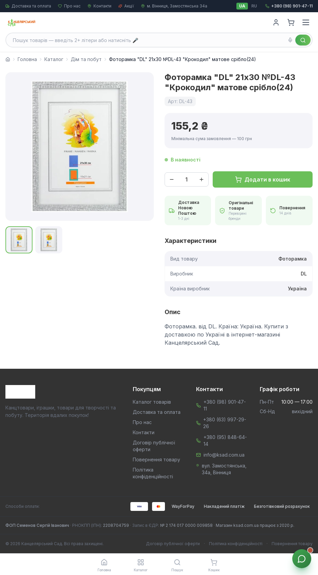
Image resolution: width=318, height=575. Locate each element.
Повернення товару (156, 459)
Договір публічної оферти (173, 543)
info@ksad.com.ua (224, 455)
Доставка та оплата (28, 5)
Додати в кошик (262, 179)
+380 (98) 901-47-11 (225, 405)
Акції (126, 5)
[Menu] (306, 22)
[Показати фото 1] (19, 239)
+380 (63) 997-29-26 (224, 423)
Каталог (53, 59)
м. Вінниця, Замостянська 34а (174, 5)
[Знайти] (303, 40)
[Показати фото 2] (48, 239)
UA (242, 5)
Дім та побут (86, 59)
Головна (27, 59)
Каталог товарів (152, 402)
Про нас (69, 5)
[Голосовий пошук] (290, 40)
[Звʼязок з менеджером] (301, 558)
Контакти (99, 5)
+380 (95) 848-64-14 (225, 440)
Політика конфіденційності (235, 543)
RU (254, 5)
